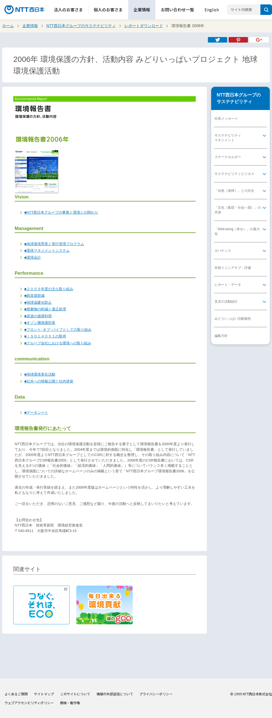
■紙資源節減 (34, 296)
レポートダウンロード (143, 25)
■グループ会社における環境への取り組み (57, 343)
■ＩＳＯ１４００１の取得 (45, 336)
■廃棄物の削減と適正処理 (45, 309)
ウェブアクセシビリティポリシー (29, 702)
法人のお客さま (68, 9)
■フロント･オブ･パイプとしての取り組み (57, 329)
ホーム (8, 25)
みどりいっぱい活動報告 (233, 319)
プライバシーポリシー (155, 693)
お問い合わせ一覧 (177, 9)
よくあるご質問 (16, 693)
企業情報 (142, 9)
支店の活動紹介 (226, 301)
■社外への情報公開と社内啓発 (48, 381)
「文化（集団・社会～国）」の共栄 (238, 210)
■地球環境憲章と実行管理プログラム (54, 244)
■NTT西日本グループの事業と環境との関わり (61, 212)
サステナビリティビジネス (234, 174)
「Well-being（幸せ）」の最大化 (237, 231)
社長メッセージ (226, 118)
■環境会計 (32, 257)
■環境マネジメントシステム (47, 250)
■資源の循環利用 (38, 316)
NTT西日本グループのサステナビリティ (81, 25)
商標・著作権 (70, 702)
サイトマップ (44, 693)
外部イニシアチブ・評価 (233, 268)
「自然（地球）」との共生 (234, 191)
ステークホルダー (228, 157)
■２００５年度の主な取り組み (48, 289)
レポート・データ (228, 285)
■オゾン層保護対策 (39, 323)
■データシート (36, 412)
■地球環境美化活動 (39, 374)
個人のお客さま (108, 9)
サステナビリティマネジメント (228, 137)
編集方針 (221, 336)
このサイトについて (75, 693)
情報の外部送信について (114, 693)
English (212, 9)
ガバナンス (223, 251)
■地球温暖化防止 (38, 302)
